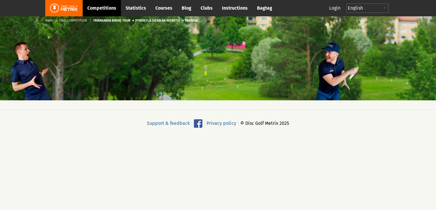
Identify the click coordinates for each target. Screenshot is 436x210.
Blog (186, 8)
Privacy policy (221, 123)
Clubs (207, 8)
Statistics (136, 8)
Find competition (73, 20)
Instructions (235, 8)
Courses (163, 8)
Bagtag (264, 8)
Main (49, 20)
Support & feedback (168, 123)
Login (335, 8)
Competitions (101, 8)
